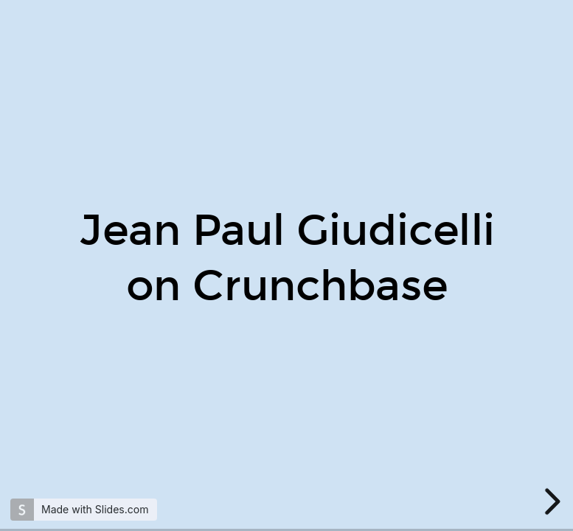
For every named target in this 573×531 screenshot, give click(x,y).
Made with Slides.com (94, 509)
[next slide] (550, 501)
